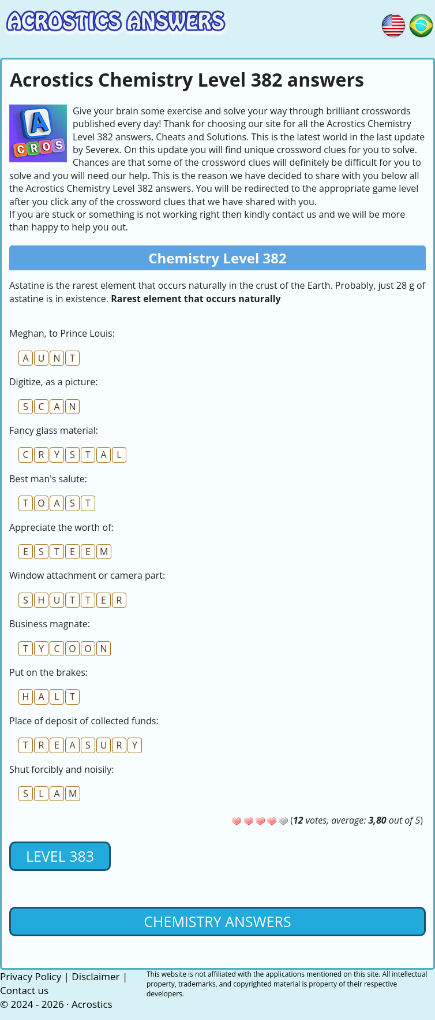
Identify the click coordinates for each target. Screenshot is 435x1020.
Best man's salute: (48, 478)
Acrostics (92, 1004)
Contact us (24, 990)
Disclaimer (95, 976)
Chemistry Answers (217, 921)
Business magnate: (49, 623)
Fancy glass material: (53, 430)
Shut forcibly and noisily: (61, 769)
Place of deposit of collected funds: (84, 720)
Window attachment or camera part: (87, 575)
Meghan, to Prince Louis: (62, 333)
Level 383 (60, 856)
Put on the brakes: (48, 672)
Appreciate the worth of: (61, 527)
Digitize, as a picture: (53, 381)
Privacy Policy (30, 976)
